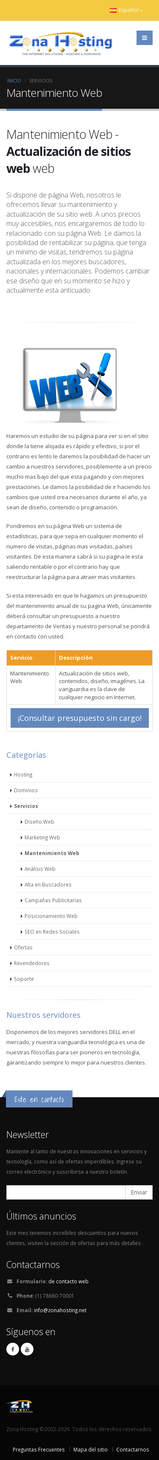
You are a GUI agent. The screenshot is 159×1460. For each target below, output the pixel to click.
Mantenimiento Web (52, 853)
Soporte (24, 978)
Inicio (14, 80)
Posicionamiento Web (51, 915)
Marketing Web (42, 837)
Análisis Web (40, 868)
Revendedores (32, 963)
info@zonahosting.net (60, 1310)
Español (126, 10)
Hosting (23, 774)
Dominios (26, 790)
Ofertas (23, 947)
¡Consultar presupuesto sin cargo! (80, 718)
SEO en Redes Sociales (52, 931)
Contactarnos (132, 1449)
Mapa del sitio (90, 1449)
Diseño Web (39, 821)
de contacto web (68, 1281)
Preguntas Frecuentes (39, 1449)
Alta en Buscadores (48, 884)
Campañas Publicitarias (53, 900)
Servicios (26, 805)
